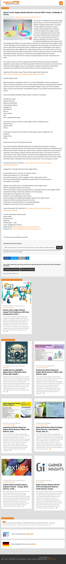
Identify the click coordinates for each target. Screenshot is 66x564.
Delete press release (11, 269)
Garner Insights (40, 482)
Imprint (6, 559)
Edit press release (27, 269)
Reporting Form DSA (42, 559)
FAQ (2, 559)
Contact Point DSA (31, 559)
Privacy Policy (12, 559)
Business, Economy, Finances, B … (17, 305)
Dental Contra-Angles (18, 18)
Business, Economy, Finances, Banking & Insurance (28, 17)
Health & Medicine (46, 480)
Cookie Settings (52, 559)
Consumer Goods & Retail (48, 366)
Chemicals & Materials (14, 423)
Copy (59, 247)
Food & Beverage (46, 423)
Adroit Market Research (9, 482)
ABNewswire (6, 367)
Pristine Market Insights (42, 367)
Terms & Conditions (21, 559)
